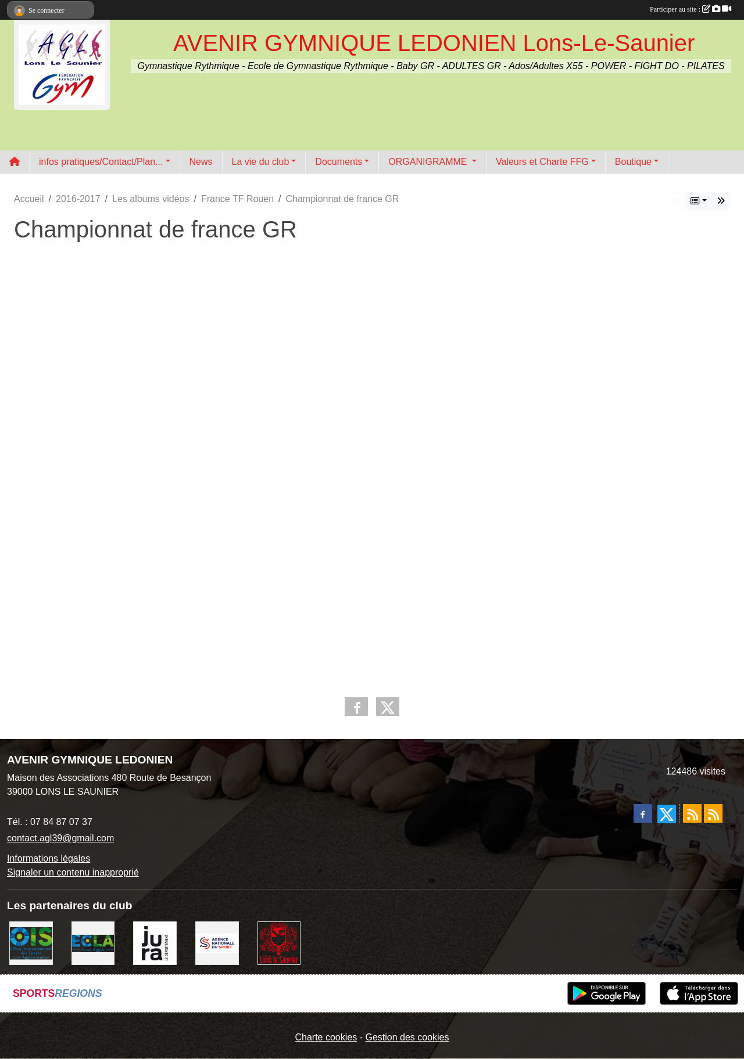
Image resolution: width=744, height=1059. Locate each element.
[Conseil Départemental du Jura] (155, 943)
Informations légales (48, 858)
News (201, 162)
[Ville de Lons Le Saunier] (279, 943)
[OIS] (31, 943)
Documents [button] (338, 162)
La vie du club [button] (260, 162)
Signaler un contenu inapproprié (73, 872)
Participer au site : (690, 9)
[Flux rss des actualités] (692, 813)
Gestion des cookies (407, 1037)
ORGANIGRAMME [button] (429, 162)
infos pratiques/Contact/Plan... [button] (101, 162)
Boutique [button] (633, 162)
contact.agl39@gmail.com (60, 838)
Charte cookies (326, 1037)
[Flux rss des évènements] (713, 813)
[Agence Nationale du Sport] (217, 943)
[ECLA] (93, 943)
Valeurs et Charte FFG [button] (542, 162)
